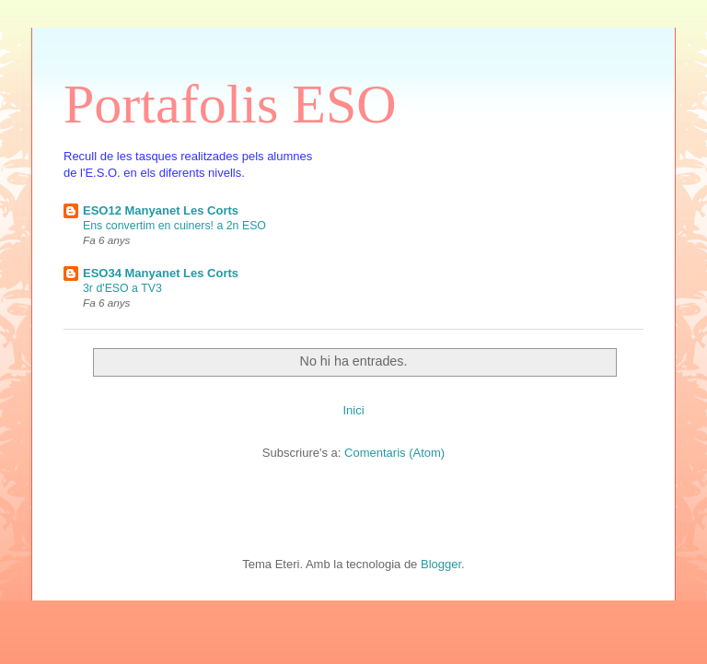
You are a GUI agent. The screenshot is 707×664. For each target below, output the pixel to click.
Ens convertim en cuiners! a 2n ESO (174, 225)
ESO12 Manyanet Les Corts (160, 210)
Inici (353, 410)
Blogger (441, 564)
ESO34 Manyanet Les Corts (160, 273)
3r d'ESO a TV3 (122, 288)
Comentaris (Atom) (394, 453)
